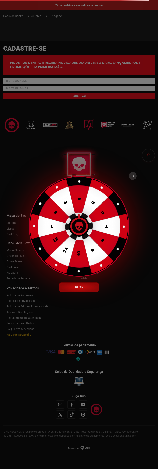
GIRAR (79, 287)
